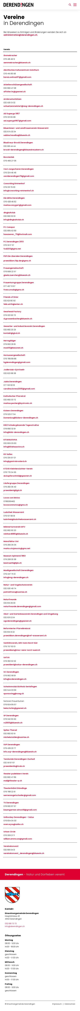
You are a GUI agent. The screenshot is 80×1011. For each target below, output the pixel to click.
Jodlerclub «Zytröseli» (13, 369)
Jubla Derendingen (12, 381)
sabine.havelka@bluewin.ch (16, 135)
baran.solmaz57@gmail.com (17, 77)
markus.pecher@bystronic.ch (17, 403)
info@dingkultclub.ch (13, 219)
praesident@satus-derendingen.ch (20, 664)
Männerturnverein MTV (14, 526)
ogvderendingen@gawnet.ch (17, 621)
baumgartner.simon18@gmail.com (20, 809)
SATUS (6, 657)
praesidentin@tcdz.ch (14, 766)
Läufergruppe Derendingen (16, 483)
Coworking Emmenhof (14, 183)
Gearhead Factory (12, 311)
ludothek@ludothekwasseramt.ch (19, 519)
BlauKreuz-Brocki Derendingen (18, 142)
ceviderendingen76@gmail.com (18, 176)
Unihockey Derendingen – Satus (18, 817)
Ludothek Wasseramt (13, 512)
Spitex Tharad (10, 730)
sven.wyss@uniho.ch (13, 824)
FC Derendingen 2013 (13, 241)
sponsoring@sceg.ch (13, 693)
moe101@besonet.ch (13, 347)
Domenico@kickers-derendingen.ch (20, 417)
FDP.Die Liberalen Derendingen (18, 256)
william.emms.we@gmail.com (17, 838)
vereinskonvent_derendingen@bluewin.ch (23, 853)
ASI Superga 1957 (11, 113)
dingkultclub (9, 212)
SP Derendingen (11, 715)
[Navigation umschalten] (75, 5)
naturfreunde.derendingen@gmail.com (22, 606)
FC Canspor (9, 227)
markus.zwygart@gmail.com (17, 205)
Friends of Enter (10, 297)
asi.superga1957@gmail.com (17, 120)
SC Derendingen (11, 672)
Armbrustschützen (12, 99)
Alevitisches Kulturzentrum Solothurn (21, 70)
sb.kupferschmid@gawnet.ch (17, 476)
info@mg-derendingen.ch (15, 577)
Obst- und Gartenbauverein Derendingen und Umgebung (30, 614)
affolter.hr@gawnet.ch (14, 91)
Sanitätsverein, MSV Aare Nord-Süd (20, 643)
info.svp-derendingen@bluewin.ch (20, 751)
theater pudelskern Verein (15, 773)
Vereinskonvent (10, 846)
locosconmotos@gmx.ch (15, 505)
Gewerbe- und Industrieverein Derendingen (24, 326)
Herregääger (9, 340)
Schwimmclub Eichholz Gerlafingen (20, 686)
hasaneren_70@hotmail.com (17, 234)
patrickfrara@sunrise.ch (15, 592)
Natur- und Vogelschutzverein (17, 584)
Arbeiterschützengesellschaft (17, 84)
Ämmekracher (10, 55)
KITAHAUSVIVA (10, 439)
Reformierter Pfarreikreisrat (16, 628)
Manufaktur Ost (11, 541)
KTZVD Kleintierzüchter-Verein (18, 468)
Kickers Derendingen (13, 410)
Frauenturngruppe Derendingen (18, 282)
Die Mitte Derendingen (14, 198)
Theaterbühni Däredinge (15, 788)
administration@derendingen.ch (20, 35)
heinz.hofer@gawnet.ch (14, 708)
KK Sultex (7, 454)
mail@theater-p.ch (12, 780)
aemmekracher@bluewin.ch (16, 62)
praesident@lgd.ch (12, 490)
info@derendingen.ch (15, 926)
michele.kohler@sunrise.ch (16, 737)
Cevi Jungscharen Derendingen (18, 169)
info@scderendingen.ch (14, 679)
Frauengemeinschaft (13, 268)
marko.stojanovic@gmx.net (16, 548)
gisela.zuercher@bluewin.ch (16, 275)
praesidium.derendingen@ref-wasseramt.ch (25, 635)
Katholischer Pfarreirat (14, 396)
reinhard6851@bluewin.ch (15, 534)
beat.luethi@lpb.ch (12, 563)
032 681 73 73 (11, 923)
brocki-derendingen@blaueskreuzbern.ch (23, 149)
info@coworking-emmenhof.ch (18, 190)
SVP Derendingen (11, 744)
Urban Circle (9, 831)
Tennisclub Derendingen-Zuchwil (19, 759)
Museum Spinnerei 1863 (14, 555)
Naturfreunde (9, 599)
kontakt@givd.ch (11, 333)
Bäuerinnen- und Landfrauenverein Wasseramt (26, 128)
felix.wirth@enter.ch (13, 304)
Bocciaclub (8, 157)
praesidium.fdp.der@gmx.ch (17, 260)
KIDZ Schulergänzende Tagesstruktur (21, 425)
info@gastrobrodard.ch (15, 461)
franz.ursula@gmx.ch (13, 289)
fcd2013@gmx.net (12, 248)
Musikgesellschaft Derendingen (18, 570)
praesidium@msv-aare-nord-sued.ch (21, 650)
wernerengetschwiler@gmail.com (19, 795)
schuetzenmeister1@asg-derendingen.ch (23, 106)
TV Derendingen (11, 802)
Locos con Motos (11, 497)
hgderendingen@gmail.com (16, 362)
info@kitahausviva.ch (13, 446)
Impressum (57, 1004)
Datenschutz (70, 1004)
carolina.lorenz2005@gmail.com (19, 388)
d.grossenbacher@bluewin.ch (17, 318)
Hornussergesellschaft (14, 355)
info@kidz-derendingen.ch (16, 432)
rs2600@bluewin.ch (12, 722)
